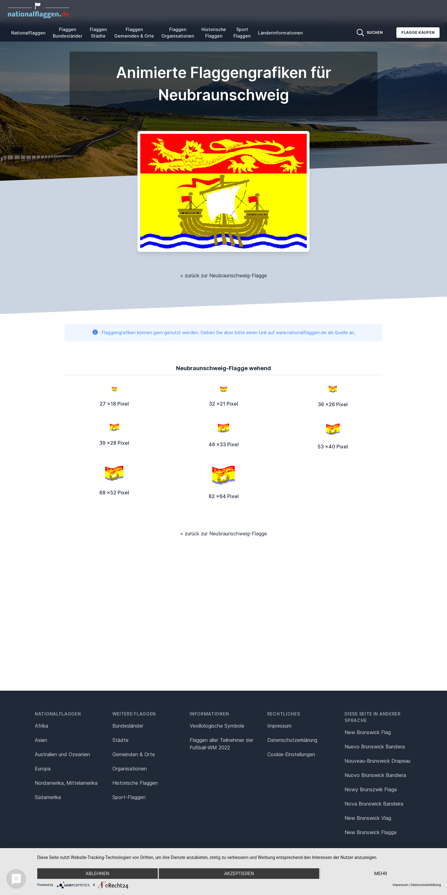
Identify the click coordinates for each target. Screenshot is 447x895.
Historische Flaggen (213, 33)
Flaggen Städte (98, 33)
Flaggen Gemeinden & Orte (134, 33)
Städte (120, 740)
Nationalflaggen (28, 32)
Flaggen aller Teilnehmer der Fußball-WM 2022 (221, 744)
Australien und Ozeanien (62, 754)
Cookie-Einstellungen (291, 754)
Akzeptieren (239, 873)
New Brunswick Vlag (368, 818)
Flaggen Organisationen (177, 33)
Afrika (41, 726)
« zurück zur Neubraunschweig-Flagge (223, 275)
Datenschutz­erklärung (292, 740)
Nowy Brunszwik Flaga (371, 789)
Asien (41, 740)
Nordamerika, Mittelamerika (66, 783)
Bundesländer (127, 726)
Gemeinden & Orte (133, 754)
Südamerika (48, 797)
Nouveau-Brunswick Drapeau (377, 761)
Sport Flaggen (242, 33)
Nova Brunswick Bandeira (374, 804)
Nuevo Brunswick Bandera (375, 746)
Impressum (279, 726)
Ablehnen (97, 873)
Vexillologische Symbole (217, 726)
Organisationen (129, 769)
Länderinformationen (280, 32)
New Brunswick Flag (368, 732)
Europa (43, 769)
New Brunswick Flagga (370, 832)
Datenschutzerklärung (426, 885)
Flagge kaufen (418, 32)
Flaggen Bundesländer (67, 33)
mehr (380, 873)
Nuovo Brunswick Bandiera (375, 775)
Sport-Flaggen (129, 797)
